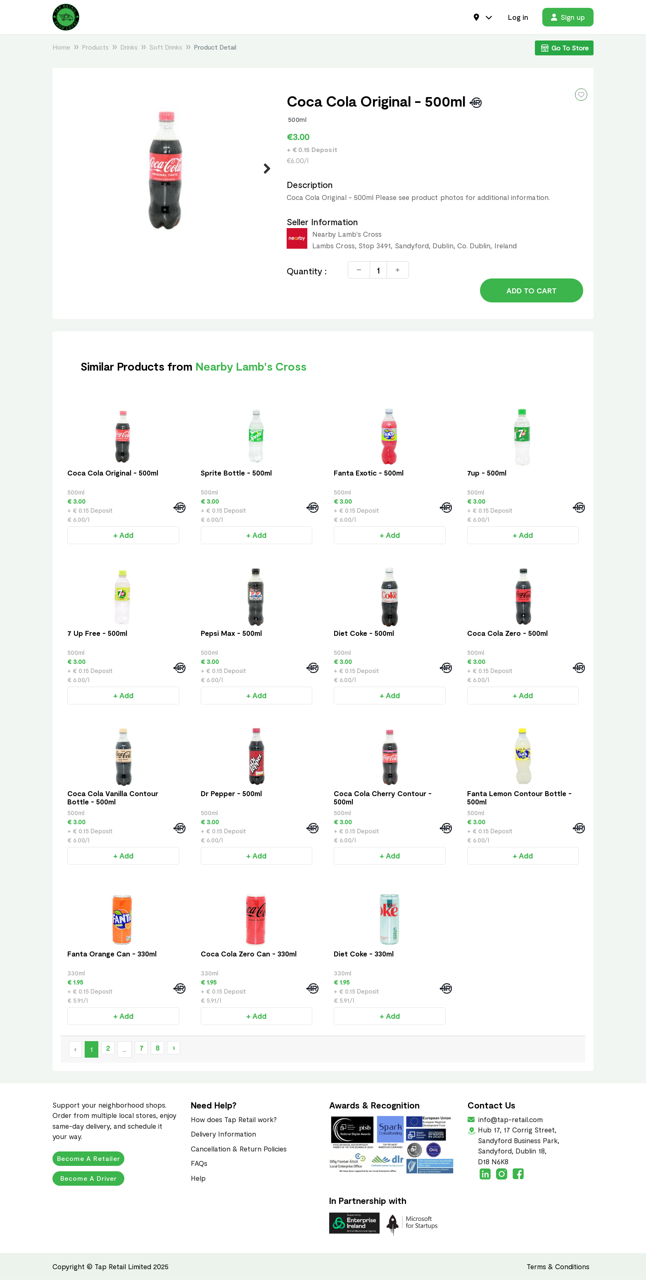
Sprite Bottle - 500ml (236, 475)
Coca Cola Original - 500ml (112, 475)
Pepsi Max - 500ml (231, 635)
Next (262, 169)
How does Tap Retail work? (234, 1121)
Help (198, 1179)
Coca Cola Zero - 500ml (507, 635)
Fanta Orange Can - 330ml (112, 955)
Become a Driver (88, 1180)
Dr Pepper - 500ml (231, 795)
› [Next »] (174, 1049)
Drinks (129, 48)
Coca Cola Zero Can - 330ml (249, 955)
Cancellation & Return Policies (239, 1150)
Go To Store (564, 49)
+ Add (123, 537)
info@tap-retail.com (510, 1121)
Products (95, 48)
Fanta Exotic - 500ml (369, 475)
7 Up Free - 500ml (97, 635)
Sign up (568, 17)
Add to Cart (531, 292)
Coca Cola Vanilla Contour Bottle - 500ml (112, 799)
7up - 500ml (486, 475)
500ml (297, 120)
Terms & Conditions (558, 1268)
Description (310, 186)
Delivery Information (223, 1136)
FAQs (199, 1165)
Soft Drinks (165, 48)
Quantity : (307, 272)
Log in (518, 17)
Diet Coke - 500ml (364, 635)
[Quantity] (378, 271)
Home (61, 48)
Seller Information (322, 222)
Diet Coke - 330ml (364, 955)
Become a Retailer (88, 1160)
